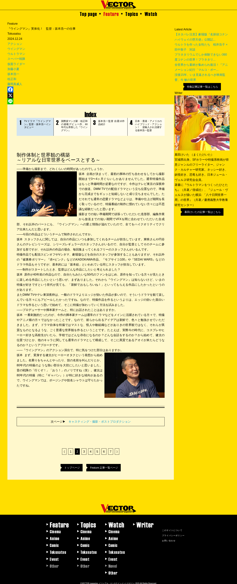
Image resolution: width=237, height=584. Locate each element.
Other (113, 570)
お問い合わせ (169, 538)
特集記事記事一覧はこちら (202, 86)
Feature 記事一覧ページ (104, 465)
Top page (88, 14)
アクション (14, 43)
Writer (145, 523)
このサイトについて (172, 528)
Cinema (55, 529)
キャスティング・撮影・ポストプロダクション (100, 419)
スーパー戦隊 (16, 58)
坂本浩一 (13, 74)
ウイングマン (16, 48)
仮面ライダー (16, 64)
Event (54, 557)
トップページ (72, 465)
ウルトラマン (16, 53)
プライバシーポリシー (173, 533)
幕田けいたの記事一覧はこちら (202, 211)
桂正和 (11, 79)
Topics (131, 14)
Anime (54, 536)
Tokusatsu (58, 550)
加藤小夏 (13, 69)
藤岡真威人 (14, 84)
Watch (151, 14)
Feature (111, 14)
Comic (54, 543)
